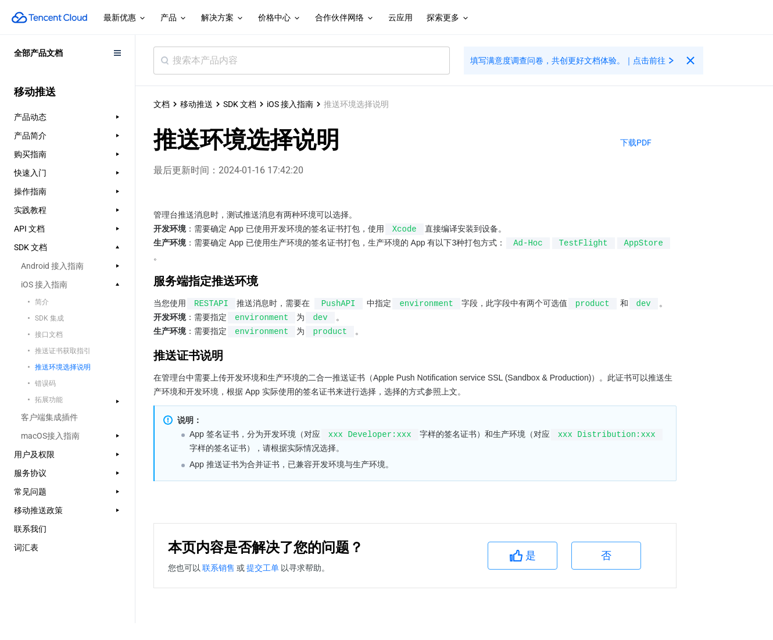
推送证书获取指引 (63, 351)
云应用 (400, 17)
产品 (173, 18)
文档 (161, 104)
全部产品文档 (38, 53)
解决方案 (222, 18)
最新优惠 (124, 18)
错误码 (45, 383)
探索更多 (448, 18)
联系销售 (219, 568)
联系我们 (30, 529)
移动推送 (196, 104)
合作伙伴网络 (344, 18)
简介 (42, 302)
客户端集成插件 (49, 417)
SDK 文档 (239, 104)
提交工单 (263, 568)
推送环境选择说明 (63, 367)
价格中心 (279, 18)
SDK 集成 (49, 318)
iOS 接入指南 (290, 104)
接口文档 (49, 334)
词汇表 (26, 547)
